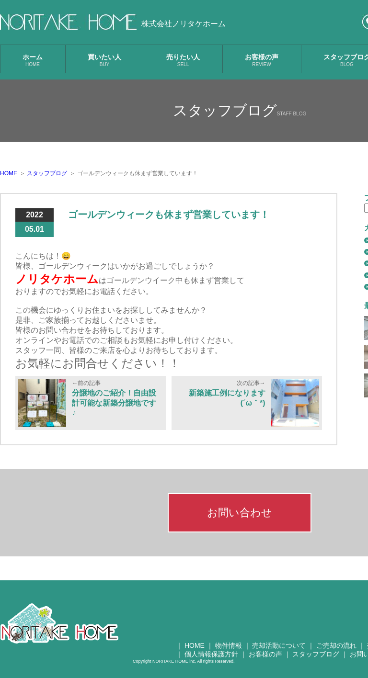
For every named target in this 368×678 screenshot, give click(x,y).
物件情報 (228, 645)
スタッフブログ (315, 654)
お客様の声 (261, 60)
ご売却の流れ (336, 645)
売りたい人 (183, 60)
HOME (194, 645)
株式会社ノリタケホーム (183, 24)
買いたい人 (104, 60)
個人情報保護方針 (211, 654)
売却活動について (279, 645)
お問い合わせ (239, 513)
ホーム (33, 60)
